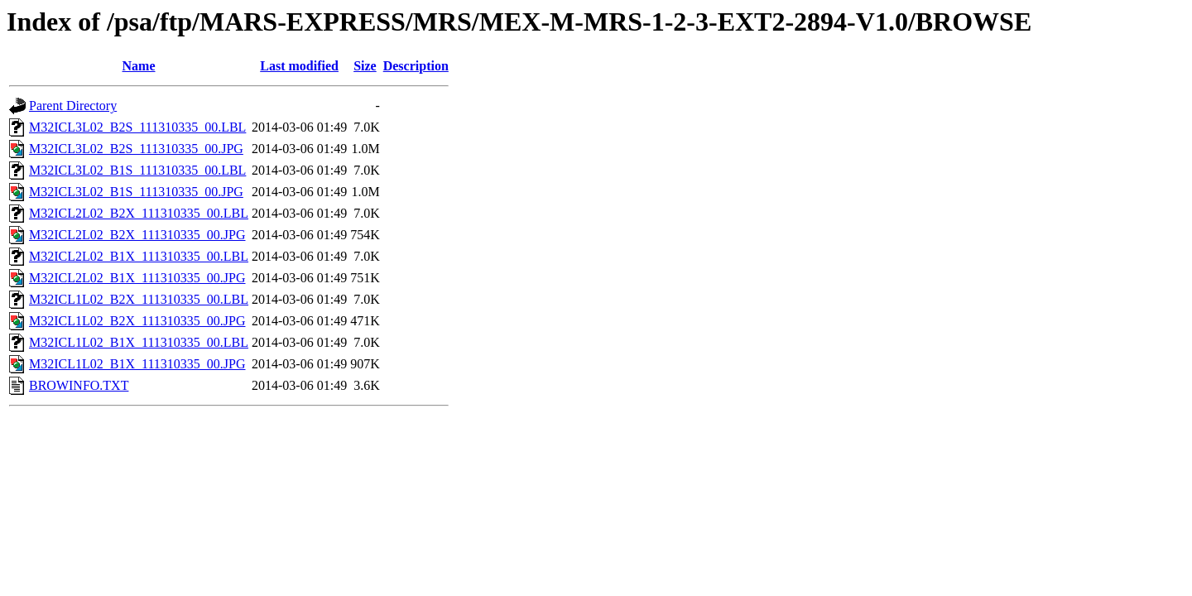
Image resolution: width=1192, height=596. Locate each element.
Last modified (299, 66)
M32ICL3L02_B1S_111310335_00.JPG (136, 192)
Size (365, 66)
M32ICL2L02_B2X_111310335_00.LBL (138, 213)
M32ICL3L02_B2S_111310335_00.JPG (136, 149)
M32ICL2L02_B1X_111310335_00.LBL (138, 256)
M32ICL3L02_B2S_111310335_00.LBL (137, 127)
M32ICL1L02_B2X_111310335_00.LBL (138, 299)
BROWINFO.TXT (78, 385)
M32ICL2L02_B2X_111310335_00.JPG (137, 235)
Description (416, 66)
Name (139, 66)
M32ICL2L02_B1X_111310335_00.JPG (137, 278)
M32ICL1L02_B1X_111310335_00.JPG (137, 364)
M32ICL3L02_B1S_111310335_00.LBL (137, 170)
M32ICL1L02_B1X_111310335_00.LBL (138, 342)
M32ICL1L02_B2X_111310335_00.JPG (137, 321)
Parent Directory (73, 106)
